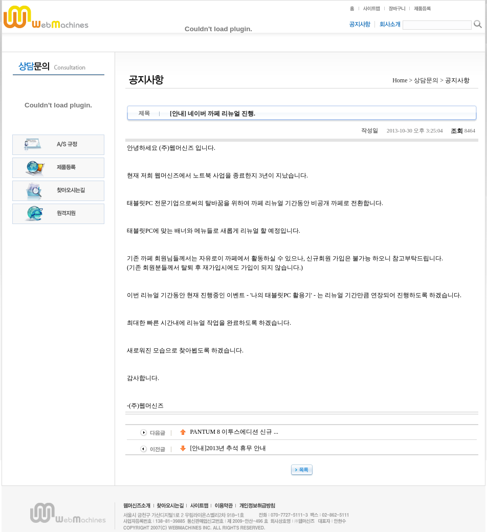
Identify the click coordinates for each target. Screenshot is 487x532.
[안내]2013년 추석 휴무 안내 (223, 448)
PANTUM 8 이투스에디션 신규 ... (229, 431)
